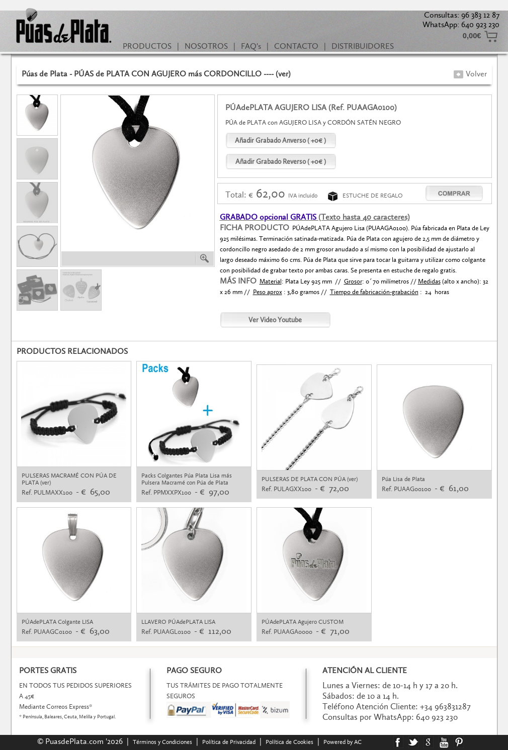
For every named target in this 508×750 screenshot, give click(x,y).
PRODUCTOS (147, 46)
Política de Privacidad (229, 741)
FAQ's (251, 46)
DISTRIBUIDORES (362, 46)
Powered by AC (343, 741)
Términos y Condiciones (162, 741)
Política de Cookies (289, 741)
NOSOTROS (206, 46)
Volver (470, 73)
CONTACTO (296, 46)
